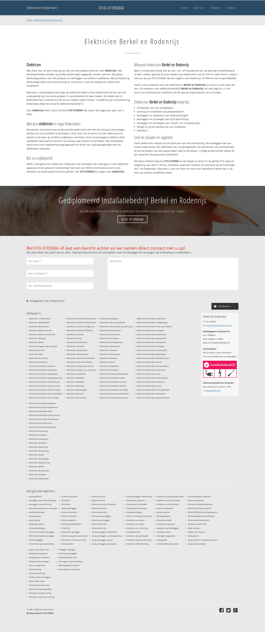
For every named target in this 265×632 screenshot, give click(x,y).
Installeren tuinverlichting (167, 504)
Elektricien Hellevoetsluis (77, 354)
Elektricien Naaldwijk (109, 318)
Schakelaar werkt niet (197, 524)
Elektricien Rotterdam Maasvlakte (151, 354)
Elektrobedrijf (67, 544)
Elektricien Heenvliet (75, 346)
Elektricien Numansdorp (110, 330)
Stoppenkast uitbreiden (39, 557)
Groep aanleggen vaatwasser (104, 544)
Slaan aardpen (194, 528)
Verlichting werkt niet (67, 557)
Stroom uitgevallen (37, 565)
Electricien (65, 504)
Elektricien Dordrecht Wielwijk (80, 330)
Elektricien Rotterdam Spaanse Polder (153, 397)
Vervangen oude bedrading (70, 561)
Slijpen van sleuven (196, 532)
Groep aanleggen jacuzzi (102, 540)
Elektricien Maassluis (76, 386)
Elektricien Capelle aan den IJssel (43, 346)
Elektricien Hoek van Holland (79, 362)
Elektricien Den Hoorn (38, 358)
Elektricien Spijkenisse (38, 447)
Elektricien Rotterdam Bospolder (114, 374)
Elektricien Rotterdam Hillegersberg (152, 322)
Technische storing (37, 573)
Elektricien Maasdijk (75, 378)
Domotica (65, 500)
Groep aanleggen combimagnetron (107, 536)
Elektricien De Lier (36, 350)
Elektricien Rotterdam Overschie (151, 382)
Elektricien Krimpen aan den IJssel (81, 370)
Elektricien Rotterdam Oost (148, 374)
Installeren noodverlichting (168, 500)
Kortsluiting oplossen (165, 524)
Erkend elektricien (99, 512)
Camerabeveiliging (37, 528)
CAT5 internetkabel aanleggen (42, 532)
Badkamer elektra (36, 524)
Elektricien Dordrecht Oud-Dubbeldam (46, 393)
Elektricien (65, 528)
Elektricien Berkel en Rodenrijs (48, 20)
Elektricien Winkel (36, 466)
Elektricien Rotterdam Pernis (149, 386)
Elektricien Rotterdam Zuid (40, 423)
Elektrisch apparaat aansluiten (74, 536)
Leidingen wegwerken (165, 536)
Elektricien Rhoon (107, 362)
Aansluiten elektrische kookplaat (43, 508)
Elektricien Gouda (74, 338)
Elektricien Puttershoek (110, 354)
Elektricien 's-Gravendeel (39, 318)
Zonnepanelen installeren (69, 569)
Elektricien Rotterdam (42, 8)
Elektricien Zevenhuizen (39, 470)
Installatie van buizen (135, 520)
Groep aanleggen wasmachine (139, 496)
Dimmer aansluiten (69, 496)
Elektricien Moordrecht (76, 397)
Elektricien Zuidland (37, 474)
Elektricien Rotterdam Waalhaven (43, 407)
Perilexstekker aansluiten (199, 520)
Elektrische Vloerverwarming (73, 540)
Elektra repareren (68, 520)
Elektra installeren (69, 516)
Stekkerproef (193, 536)
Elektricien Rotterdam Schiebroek (151, 393)
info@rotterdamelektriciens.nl (219, 325)
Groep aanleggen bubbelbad (104, 532)
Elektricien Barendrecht (39, 326)
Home (29, 20)
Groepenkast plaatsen (135, 500)
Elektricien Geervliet (75, 334)
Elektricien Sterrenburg (39, 451)
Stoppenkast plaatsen (38, 553)
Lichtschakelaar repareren (167, 544)
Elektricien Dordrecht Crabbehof (43, 370)
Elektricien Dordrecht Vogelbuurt (81, 326)
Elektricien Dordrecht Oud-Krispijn (44, 397)
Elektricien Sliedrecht (38, 443)
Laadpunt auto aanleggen (167, 528)
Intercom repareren (164, 508)
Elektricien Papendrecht (110, 346)
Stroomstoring (35, 569)
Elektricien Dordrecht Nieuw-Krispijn (45, 389)
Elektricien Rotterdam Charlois (113, 386)
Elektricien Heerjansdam (77, 350)
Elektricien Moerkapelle (77, 389)
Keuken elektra (162, 512)
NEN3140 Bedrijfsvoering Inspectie (203, 512)
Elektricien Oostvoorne (110, 334)
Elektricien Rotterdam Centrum (113, 382)
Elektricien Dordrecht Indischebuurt (44, 382)
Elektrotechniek (98, 500)
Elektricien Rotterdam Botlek (112, 378)
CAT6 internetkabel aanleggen (42, 536)
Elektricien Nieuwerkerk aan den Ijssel (116, 326)
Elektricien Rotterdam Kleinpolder (151, 342)
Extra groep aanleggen (101, 516)
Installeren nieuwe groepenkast (170, 496)
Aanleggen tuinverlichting (40, 504)
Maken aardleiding (196, 500)
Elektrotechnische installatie (104, 504)
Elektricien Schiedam (38, 435)
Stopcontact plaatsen (197, 544)
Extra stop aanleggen (101, 520)
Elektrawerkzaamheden (71, 524)
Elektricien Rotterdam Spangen (42, 403)
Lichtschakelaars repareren (199, 496)
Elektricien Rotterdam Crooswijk (114, 389)
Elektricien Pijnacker (108, 350)
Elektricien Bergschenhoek (40, 330)
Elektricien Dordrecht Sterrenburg (81, 318)
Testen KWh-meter (37, 581)
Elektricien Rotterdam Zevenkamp (43, 419)
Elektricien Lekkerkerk (76, 374)
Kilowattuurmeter (164, 520)
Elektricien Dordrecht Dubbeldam (43, 374)
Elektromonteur (98, 496)
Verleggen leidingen (67, 549)
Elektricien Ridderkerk (109, 366)
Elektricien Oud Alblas (109, 338)
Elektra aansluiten (69, 512)
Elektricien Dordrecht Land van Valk (44, 386)
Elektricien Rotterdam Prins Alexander (153, 389)
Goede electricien (99, 524)
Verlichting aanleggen (67, 553)
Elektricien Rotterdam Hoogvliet (150, 330)
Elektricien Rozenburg (38, 431)
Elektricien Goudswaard (77, 342)
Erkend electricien (99, 508)
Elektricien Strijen (36, 454)
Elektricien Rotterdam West (40, 411)
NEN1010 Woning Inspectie (199, 508)
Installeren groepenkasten (137, 536)
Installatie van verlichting (137, 528)
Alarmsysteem (35, 516)
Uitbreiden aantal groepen (40, 589)
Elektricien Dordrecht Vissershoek (81, 322)
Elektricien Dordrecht (38, 362)
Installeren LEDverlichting (137, 544)
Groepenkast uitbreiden (136, 504)
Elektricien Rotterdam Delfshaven (114, 393)
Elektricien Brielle (36, 342)
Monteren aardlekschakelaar (200, 504)
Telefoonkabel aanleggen (40, 577)
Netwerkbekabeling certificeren (201, 516)
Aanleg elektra (35, 496)
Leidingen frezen (163, 532)
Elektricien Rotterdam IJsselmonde (151, 334)
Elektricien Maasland (76, 382)
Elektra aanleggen (69, 508)
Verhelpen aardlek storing (40, 593)
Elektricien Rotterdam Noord (149, 362)
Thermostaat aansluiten (39, 585)
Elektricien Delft (36, 354)
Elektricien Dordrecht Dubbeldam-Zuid (46, 378)
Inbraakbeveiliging (134, 512)
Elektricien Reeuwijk (108, 358)
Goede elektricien (99, 528)
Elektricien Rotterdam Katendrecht (152, 338)
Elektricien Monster (75, 393)
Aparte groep (34, 520)
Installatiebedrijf (133, 532)
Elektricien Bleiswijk (37, 338)
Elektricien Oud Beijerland (111, 342)
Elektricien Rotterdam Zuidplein (42, 427)
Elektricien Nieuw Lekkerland (112, 322)
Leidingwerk (161, 540)
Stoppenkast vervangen (39, 561)
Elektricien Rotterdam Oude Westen (152, 378)
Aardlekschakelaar (37, 512)
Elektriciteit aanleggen (70, 532)
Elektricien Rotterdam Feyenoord (151, 318)
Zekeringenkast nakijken (68, 565)
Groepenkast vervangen (136, 508)
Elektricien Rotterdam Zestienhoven (44, 415)
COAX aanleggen (36, 540)
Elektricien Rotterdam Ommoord (151, 370)
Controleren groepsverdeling (41, 544)
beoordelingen (212, 390)
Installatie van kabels (135, 524)
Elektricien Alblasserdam (39, 322)
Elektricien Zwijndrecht (39, 478)
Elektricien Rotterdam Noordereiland (153, 366)
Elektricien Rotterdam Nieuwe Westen (153, 358)
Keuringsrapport (163, 516)
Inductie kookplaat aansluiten (139, 516)
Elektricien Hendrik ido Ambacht (81, 358)
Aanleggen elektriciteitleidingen (42, 500)
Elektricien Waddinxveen (39, 462)
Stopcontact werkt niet (39, 549)
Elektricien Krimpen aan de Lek (80, 366)
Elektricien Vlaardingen (39, 458)
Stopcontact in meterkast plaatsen (203, 540)
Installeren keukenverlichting (138, 540)
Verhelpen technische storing (41, 597)
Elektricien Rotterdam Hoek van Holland (154, 326)
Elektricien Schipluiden (39, 439)
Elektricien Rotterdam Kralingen (150, 346)
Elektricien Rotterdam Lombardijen (152, 350)
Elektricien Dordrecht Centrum (42, 366)
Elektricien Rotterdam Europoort (114, 397)
